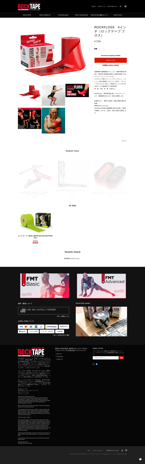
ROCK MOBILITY (45, 15)
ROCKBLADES (63, 15)
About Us (101, 6)
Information (112, 6)
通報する (124, 140)
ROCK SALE (118, 15)
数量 (95, 49)
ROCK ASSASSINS (81, 15)
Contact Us (59, 359)
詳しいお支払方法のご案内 (61, 335)
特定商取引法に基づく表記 (112, 450)
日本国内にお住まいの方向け (110, 65)
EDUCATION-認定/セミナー (100, 15)
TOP (89, 450)
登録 (121, 357)
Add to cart (110, 60)
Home (93, 6)
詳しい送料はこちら (63, 316)
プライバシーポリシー (98, 450)
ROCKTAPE (27, 15)
